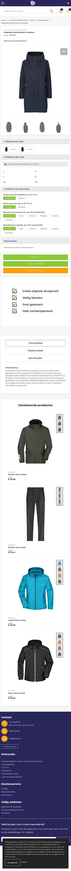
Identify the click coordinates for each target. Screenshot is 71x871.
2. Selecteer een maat (14, 157)
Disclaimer (5, 813)
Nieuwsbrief (6, 771)
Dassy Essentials (7, 764)
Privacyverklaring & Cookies (12, 810)
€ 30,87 (11, 624)
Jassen (32, 20)
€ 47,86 (11, 478)
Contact (4, 789)
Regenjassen (43, 20)
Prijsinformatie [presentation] (35, 350)
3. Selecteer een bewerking (16, 189)
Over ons (5, 767)
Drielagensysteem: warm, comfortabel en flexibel (21, 761)
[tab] (35, 343)
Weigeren (24, 862)
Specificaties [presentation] (35, 358)
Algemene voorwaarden (11, 807)
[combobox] (24, 11)
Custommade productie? (11, 777)
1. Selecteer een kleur (14, 141)
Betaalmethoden (8, 792)
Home (3, 20)
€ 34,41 (11, 551)
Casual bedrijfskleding (18, 20)
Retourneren (6, 795)
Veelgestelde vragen (9, 774)
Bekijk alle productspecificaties (15, 41)
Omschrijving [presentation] (35, 343)
